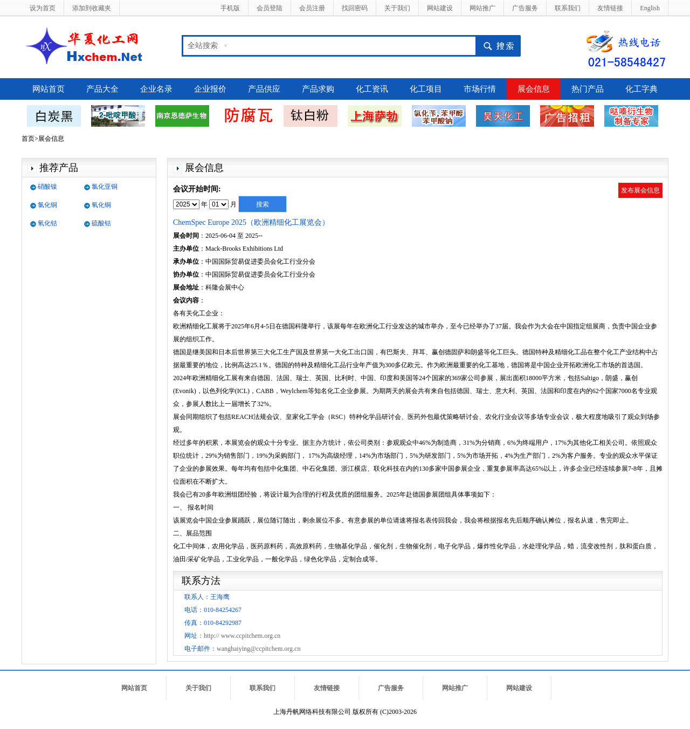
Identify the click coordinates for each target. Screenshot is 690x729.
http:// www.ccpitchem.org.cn (242, 635)
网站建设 (440, 8)
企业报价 (210, 89)
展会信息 (534, 89)
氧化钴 (47, 223)
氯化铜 (47, 205)
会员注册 (312, 8)
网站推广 (482, 8)
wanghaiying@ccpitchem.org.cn (258, 648)
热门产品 (587, 89)
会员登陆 (269, 8)
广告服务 (525, 8)
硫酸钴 (101, 223)
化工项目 (426, 89)
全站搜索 (203, 46)
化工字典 (641, 89)
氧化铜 (101, 205)
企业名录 (156, 89)
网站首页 (48, 89)
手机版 (230, 8)
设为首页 (43, 8)
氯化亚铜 (105, 186)
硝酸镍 (47, 186)
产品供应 (264, 89)
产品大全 (102, 89)
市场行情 (480, 89)
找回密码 (355, 8)
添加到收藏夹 (91, 8)
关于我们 (397, 8)
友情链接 (610, 8)
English (650, 8)
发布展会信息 (640, 190)
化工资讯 (372, 89)
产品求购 (318, 89)
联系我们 (568, 8)
